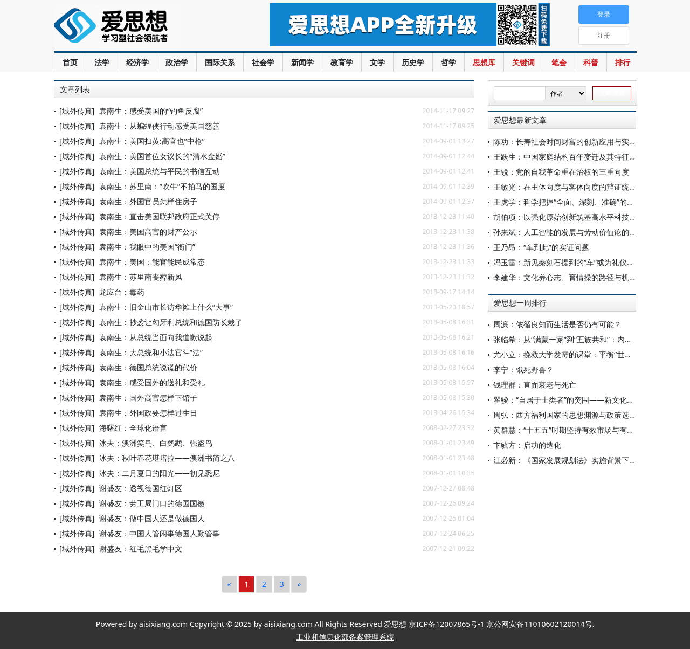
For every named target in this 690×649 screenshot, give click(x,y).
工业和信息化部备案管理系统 (345, 637)
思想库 (484, 62)
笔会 (559, 62)
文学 (377, 62)
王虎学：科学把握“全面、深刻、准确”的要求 (567, 202)
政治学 (176, 62)
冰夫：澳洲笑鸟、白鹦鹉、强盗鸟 (155, 443)
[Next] (299, 584)
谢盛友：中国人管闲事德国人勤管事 (159, 533)
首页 (70, 62)
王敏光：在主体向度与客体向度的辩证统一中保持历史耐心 (591, 187)
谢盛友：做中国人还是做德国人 (152, 518)
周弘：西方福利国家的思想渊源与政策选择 (565, 415)
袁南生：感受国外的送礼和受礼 (152, 382)
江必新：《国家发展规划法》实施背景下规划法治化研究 (587, 460)
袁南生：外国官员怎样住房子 (148, 201)
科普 (590, 62)
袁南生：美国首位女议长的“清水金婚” (162, 156)
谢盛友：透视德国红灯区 (140, 488)
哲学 (448, 62)
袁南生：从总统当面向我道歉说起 (155, 337)
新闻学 (302, 62)
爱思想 (140, 27)
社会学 (263, 62)
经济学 (137, 62)
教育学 (341, 62)
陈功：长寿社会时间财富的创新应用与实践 (565, 141)
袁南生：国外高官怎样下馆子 (148, 397)
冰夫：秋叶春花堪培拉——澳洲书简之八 (167, 458)
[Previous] (229, 584)
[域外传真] (76, 111)
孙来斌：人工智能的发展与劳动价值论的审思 (568, 232)
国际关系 (220, 62)
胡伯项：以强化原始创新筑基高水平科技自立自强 (576, 217)
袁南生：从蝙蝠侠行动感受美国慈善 (159, 126)
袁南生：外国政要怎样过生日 (148, 413)
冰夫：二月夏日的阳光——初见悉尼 (159, 473)
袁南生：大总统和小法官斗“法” (151, 352)
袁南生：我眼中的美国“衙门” (147, 246)
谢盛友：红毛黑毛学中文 (140, 548)
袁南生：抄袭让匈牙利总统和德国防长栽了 (171, 322)
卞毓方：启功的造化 (527, 445)
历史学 (413, 62)
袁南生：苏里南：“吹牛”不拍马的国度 (162, 186)
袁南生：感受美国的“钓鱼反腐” (151, 111)
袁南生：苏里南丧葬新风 (140, 277)
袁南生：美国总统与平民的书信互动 (159, 171)
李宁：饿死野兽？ (523, 369)
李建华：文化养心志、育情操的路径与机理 (565, 277)
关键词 (523, 62)
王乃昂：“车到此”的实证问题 (541, 247)
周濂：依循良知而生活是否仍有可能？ (557, 324)
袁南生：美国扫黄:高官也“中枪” (152, 141)
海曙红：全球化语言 (133, 428)
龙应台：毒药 (121, 292)
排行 (622, 62)
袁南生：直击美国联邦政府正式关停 (159, 216)
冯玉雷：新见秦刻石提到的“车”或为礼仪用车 (567, 262)
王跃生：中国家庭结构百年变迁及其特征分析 (568, 156)
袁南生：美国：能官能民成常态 (152, 262)
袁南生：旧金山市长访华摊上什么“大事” (166, 307)
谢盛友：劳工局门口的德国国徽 (152, 503)
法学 (101, 62)
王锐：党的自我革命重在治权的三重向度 (561, 172)
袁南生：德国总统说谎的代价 (148, 367)
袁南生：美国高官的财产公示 (148, 231)
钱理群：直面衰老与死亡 (534, 384)
